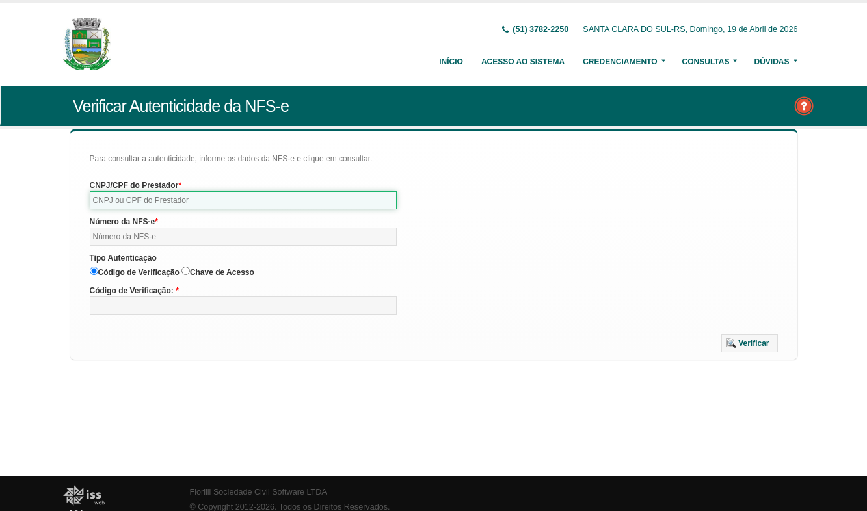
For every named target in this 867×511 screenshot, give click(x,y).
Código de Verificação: (133, 290)
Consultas (706, 61)
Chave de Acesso (222, 272)
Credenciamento (620, 61)
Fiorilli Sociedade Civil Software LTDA (258, 492)
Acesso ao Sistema (523, 61)
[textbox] (243, 200)
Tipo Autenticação (123, 258)
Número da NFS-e (122, 221)
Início (451, 61)
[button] (749, 343)
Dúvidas (771, 61)
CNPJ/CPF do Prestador (134, 185)
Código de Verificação (139, 272)
